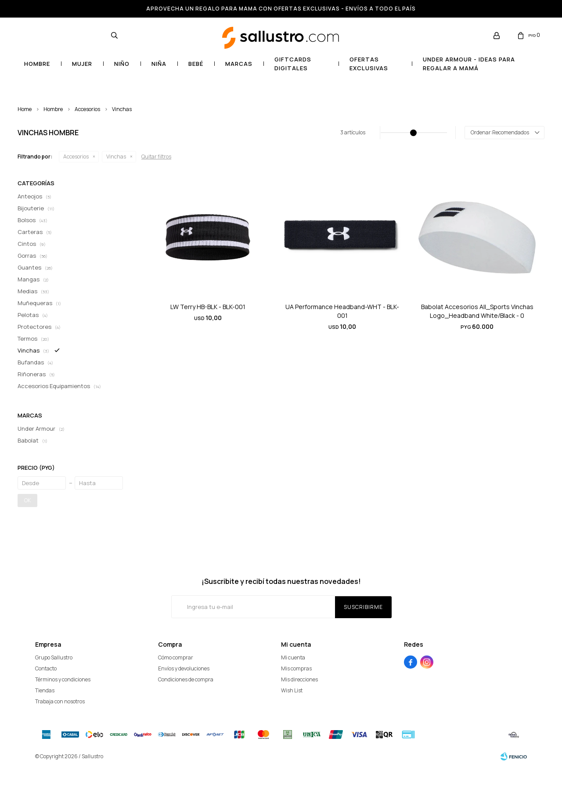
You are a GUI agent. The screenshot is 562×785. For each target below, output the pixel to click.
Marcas (238, 64)
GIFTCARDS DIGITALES (292, 63)
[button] (114, 35)
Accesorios (87, 109)
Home (25, 109)
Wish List (292, 690)
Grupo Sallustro (53, 657)
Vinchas (122, 109)
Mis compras (296, 668)
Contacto (46, 668)
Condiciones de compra (185, 679)
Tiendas (44, 690)
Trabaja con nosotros (60, 701)
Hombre (37, 64)
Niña (158, 64)
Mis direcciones (299, 679)
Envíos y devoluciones (183, 668)
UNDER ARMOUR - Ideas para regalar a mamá (469, 63)
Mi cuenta (293, 657)
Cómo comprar (175, 657)
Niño (122, 64)
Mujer (82, 64)
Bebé (195, 64)
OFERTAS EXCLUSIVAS (368, 63)
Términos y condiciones (62, 679)
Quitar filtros (156, 156)
